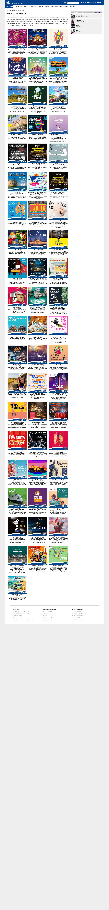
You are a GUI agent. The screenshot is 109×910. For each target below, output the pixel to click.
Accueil (9, 10)
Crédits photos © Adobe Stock (21, 613)
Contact (45, 615)
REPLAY (26, 7)
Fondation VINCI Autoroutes (79, 613)
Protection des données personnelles (22, 618)
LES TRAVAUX (19, 7)
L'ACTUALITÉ (33, 7)
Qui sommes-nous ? (48, 611)
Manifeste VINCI (76, 618)
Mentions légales (17, 615)
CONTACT (72, 7)
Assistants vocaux (47, 620)
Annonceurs (45, 613)
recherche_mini (65, 3)
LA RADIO (65, 7)
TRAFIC (47, 7)
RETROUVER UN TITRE (56, 7)
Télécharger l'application (49, 618)
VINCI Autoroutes (76, 611)
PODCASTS (41, 7)
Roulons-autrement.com (78, 615)
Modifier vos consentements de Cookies (23, 620)
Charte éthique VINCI (77, 620)
